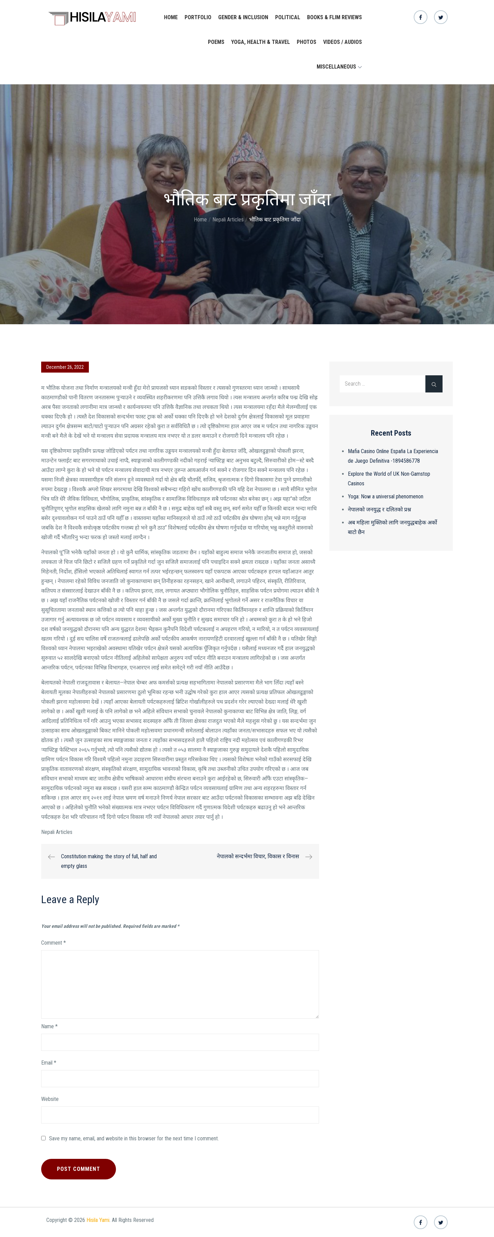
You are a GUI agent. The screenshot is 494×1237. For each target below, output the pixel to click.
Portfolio (198, 17)
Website (50, 1099)
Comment (53, 942)
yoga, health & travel (260, 42)
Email (48, 1062)
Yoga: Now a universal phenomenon (385, 496)
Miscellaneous (339, 66)
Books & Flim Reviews (334, 17)
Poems (216, 42)
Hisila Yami (97, 1220)
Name (49, 1026)
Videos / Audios (342, 42)
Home (171, 17)
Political (287, 17)
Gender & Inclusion (243, 17)
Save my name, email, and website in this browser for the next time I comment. (134, 1138)
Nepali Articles (56, 832)
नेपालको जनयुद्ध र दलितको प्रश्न (379, 509)
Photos (306, 42)
